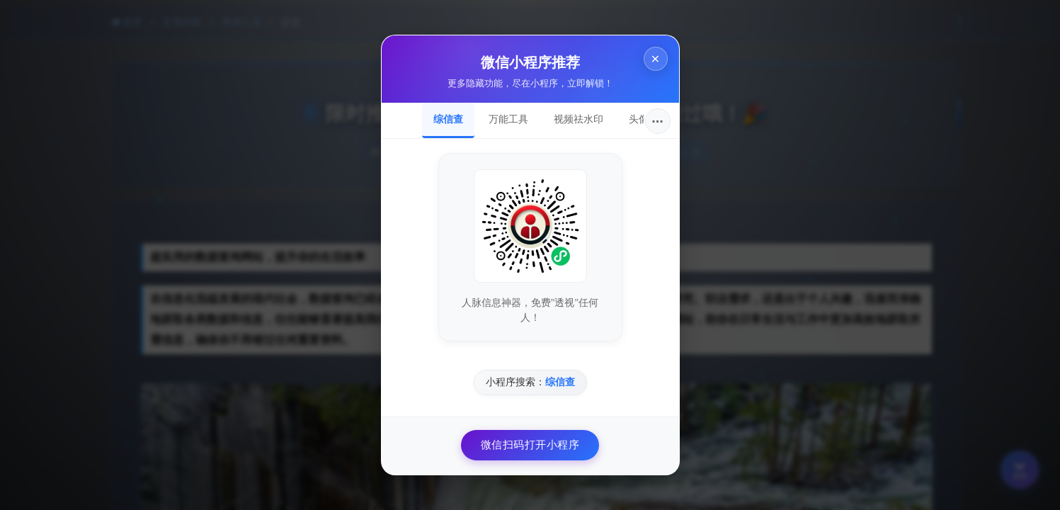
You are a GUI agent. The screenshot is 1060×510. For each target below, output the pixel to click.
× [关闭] (655, 58)
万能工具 (508, 119)
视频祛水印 (578, 119)
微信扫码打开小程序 (530, 444)
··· (657, 121)
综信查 (448, 119)
